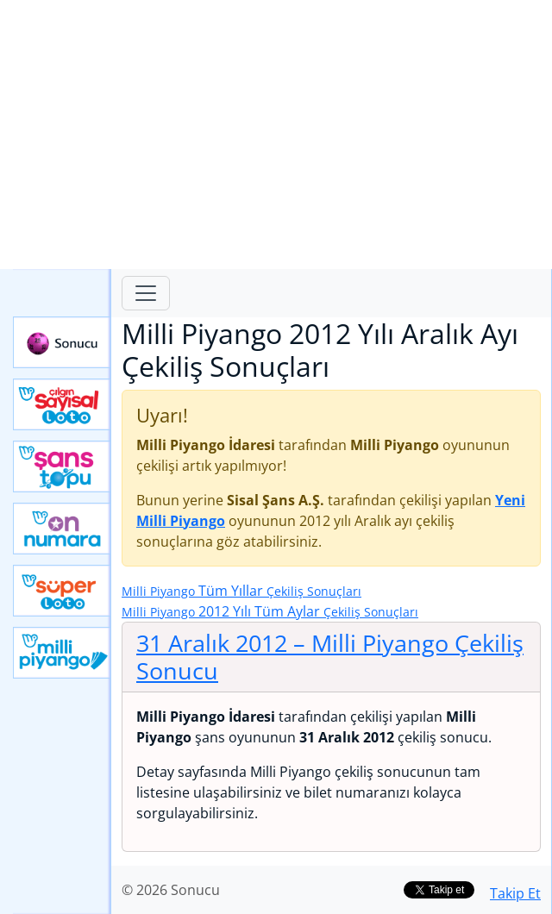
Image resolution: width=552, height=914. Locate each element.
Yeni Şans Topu (62, 466)
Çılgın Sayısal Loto (62, 404)
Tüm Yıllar (241, 590)
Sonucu (62, 342)
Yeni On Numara (62, 528)
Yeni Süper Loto (62, 591)
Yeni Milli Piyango (62, 653)
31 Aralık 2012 (330, 656)
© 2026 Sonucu (171, 889)
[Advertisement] (276, 134)
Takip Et (515, 893)
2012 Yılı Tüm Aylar (270, 611)
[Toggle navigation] (146, 293)
